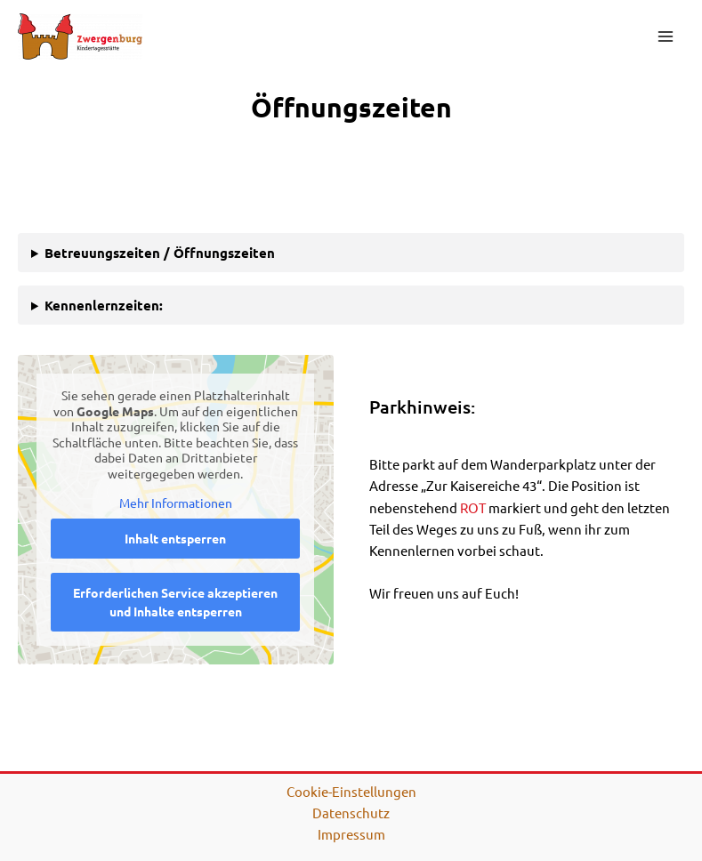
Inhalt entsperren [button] (175, 538)
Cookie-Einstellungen (351, 791)
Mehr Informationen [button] (175, 503)
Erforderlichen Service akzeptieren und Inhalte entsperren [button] (175, 601)
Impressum (351, 833)
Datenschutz (351, 812)
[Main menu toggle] (665, 36)
